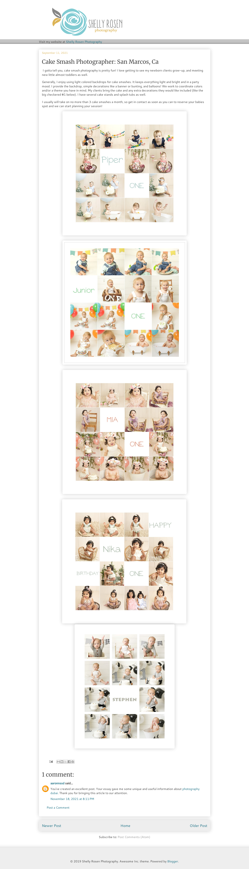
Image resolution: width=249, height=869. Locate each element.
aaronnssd (57, 783)
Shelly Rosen (84, 41)
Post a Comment (58, 807)
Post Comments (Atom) (134, 837)
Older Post (198, 825)
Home (125, 825)
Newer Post (51, 825)
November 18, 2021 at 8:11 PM (72, 799)
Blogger (172, 861)
